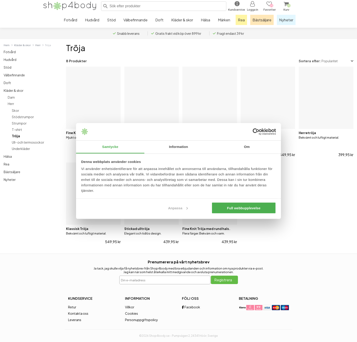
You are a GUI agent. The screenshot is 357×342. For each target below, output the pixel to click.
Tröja (16, 136)
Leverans (74, 320)
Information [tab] (178, 147)
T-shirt (17, 129)
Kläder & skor (22, 45)
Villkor (129, 307)
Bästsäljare (12, 172)
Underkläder (21, 149)
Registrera (223, 279)
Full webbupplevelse (243, 208)
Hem (7, 45)
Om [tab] (247, 147)
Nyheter (10, 179)
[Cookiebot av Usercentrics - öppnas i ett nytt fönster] (256, 131)
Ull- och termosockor (28, 142)
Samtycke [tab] (110, 147)
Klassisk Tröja (77, 229)
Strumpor (19, 123)
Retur (72, 307)
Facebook (191, 307)
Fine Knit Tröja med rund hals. (206, 229)
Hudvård (10, 59)
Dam (11, 97)
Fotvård (10, 52)
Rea (6, 164)
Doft (7, 83)
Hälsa (8, 156)
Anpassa (178, 208)
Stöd (7, 67)
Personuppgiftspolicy (141, 320)
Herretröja (307, 133)
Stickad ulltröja (137, 229)
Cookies (131, 313)
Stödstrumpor (23, 117)
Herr (38, 45)
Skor (15, 110)
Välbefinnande (14, 75)
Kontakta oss (78, 313)
